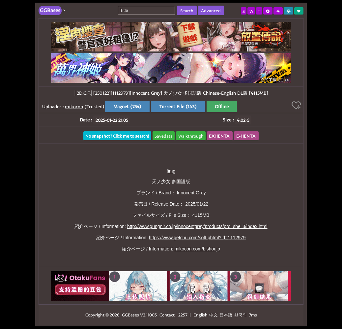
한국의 (241, 314)
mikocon (74, 106)
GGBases (130, 314)
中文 (213, 314)
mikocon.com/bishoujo (197, 248)
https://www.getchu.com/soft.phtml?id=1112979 (197, 237)
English (200, 314)
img (172, 171)
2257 (182, 314)
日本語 (225, 314)
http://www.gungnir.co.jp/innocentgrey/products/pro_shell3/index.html (197, 226)
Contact (167, 314)
